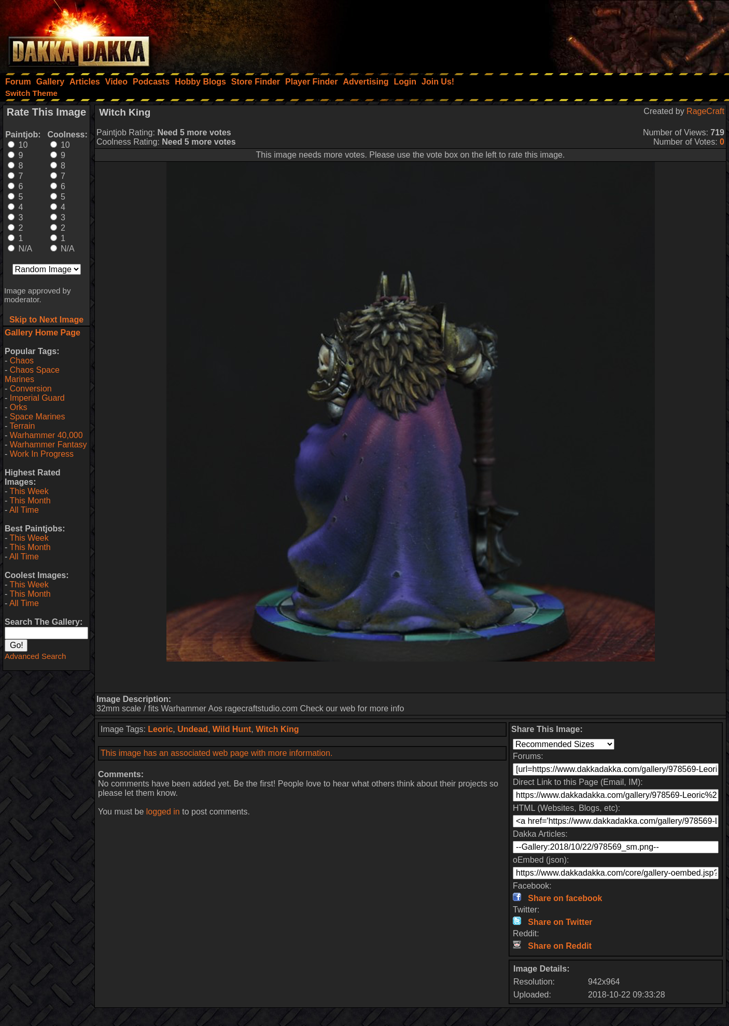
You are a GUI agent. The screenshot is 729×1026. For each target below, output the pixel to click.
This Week (28, 491)
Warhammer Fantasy (48, 444)
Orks (18, 407)
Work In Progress (42, 453)
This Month (29, 500)
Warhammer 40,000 (46, 435)
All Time (24, 509)
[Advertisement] (589, 33)
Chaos (22, 360)
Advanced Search (35, 656)
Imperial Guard (37, 397)
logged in (163, 811)
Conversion (31, 388)
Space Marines (37, 416)
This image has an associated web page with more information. (216, 753)
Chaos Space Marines (32, 375)
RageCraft (705, 111)
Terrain (22, 425)
